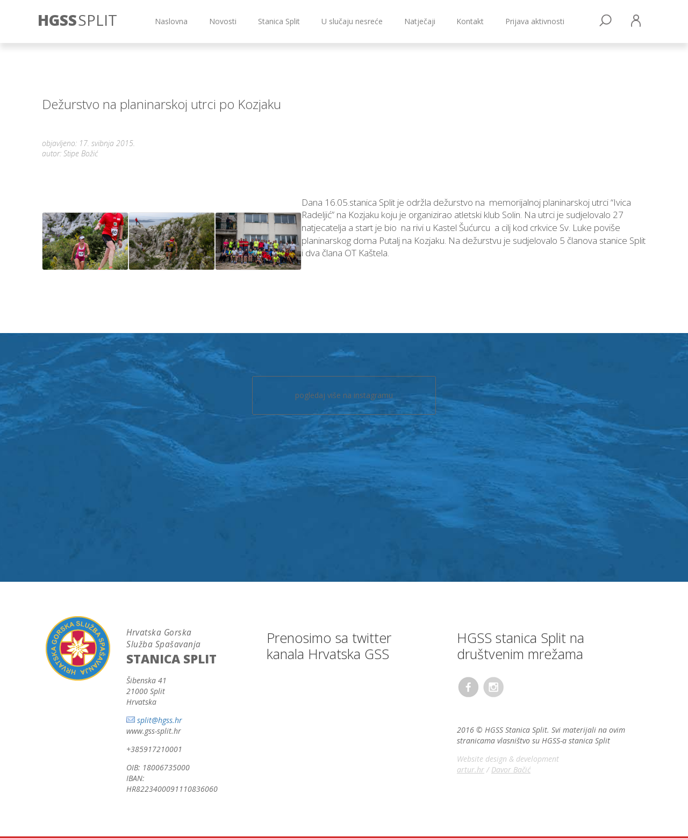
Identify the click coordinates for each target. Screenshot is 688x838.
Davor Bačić (511, 769)
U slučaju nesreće (352, 21)
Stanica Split (279, 21)
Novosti (222, 21)
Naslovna (171, 21)
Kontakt (470, 21)
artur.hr (470, 769)
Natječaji (419, 21)
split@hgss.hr (159, 720)
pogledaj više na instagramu (344, 395)
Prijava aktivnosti (534, 21)
